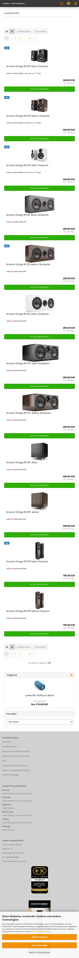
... (24, 38)
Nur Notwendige (39, 945)
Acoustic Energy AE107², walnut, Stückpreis (28, 412)
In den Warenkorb (39, 89)
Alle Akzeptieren (39, 937)
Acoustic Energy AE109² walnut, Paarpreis (28, 611)
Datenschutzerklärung (41, 931)
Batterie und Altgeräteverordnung (16, 770)
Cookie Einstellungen (10, 774)
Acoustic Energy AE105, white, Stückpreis (27, 313)
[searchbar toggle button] (61, 3)
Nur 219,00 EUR (39, 703)
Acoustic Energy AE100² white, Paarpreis (27, 165)
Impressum (7, 742)
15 (30, 38)
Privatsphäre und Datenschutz (14, 765)
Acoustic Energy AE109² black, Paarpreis (27, 561)
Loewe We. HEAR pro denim (39, 695)
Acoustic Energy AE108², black (21, 462)
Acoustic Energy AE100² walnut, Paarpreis (28, 115)
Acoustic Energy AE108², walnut (22, 512)
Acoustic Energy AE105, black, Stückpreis (27, 214)
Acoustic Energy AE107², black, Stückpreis (27, 363)
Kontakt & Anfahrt (9, 746)
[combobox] (23, 31)
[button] (7, 31)
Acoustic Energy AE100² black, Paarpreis (27, 66)
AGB (4, 760)
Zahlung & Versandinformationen (16, 751)
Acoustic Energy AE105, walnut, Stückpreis (28, 264)
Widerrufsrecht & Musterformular (16, 756)
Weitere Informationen (39, 952)
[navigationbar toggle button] (75, 3)
